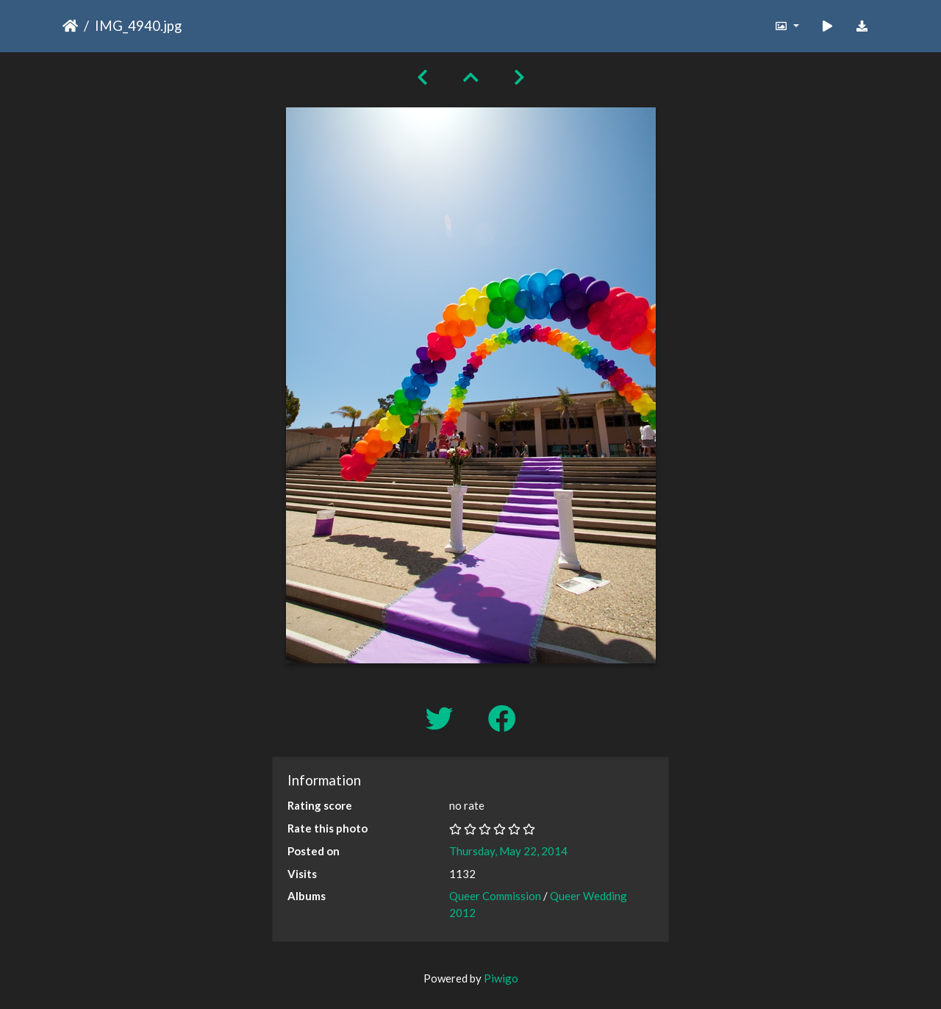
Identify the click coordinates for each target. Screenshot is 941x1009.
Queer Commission (495, 895)
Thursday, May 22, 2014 (508, 851)
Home (70, 25)
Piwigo (501, 978)
